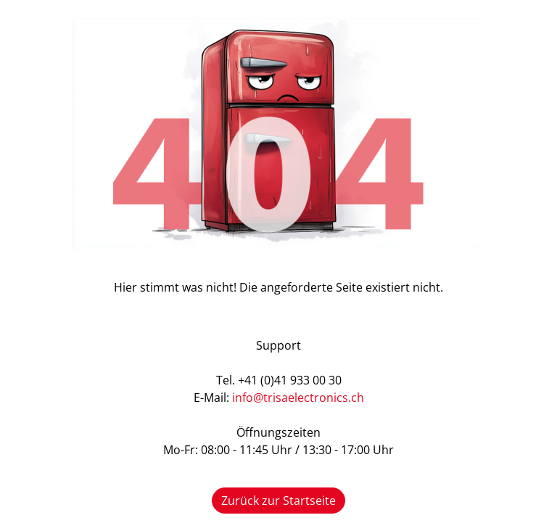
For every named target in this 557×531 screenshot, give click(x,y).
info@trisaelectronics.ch (298, 398)
